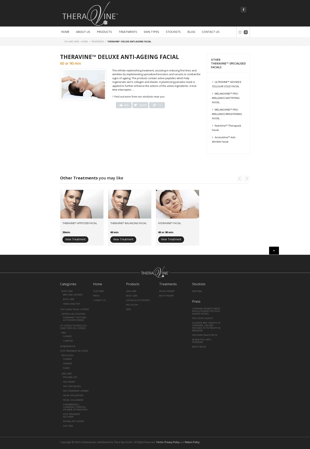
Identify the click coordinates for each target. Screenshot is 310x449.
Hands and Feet (71, 303)
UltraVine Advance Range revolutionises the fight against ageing (206, 311)
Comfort (68, 340)
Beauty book (199, 346)
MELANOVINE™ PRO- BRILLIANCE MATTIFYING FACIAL (226, 98)
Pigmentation (67, 346)
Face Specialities (72, 386)
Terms (159, 442)
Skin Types (151, 32)
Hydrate (67, 363)
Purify (66, 368)
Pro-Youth (67, 355)
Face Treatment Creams (75, 390)
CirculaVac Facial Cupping (74, 309)
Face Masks (69, 381)
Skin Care (66, 373)
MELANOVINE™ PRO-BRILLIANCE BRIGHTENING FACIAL (227, 114)
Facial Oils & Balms (73, 400)
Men (63, 332)
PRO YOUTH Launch (202, 318)
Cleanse (67, 336)
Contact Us (210, 32)
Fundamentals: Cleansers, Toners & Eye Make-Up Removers (75, 407)
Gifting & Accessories (73, 314)
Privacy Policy (172, 442)
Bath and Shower (72, 294)
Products (104, 32)
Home (65, 32)
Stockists (173, 32)
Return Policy (192, 442)
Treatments (128, 32)
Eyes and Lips (70, 377)
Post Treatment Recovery (74, 351)
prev (240, 179)
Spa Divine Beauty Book (204, 335)
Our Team (98, 291)
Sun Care (68, 425)
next (247, 179)
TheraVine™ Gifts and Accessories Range (74, 318)
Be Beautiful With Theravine (201, 341)
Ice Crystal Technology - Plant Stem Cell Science (74, 327)
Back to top (274, 251)
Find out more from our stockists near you (139, 96)
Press (96, 295)
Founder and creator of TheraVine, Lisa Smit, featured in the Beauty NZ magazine (206, 326)
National (197, 291)
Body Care (67, 291)
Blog (191, 32)
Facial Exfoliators (73, 395)
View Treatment (75, 239)
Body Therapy (166, 295)
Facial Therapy (167, 291)
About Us (83, 32)
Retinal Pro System (73, 421)
